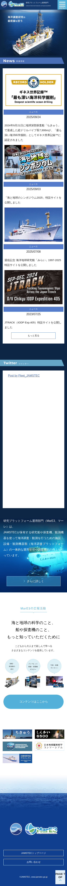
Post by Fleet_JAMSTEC (24, 375)
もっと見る (33, 335)
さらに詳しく (35, 581)
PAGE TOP (60, 875)
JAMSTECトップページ (33, 853)
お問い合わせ (34, 862)
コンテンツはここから (33, 701)
